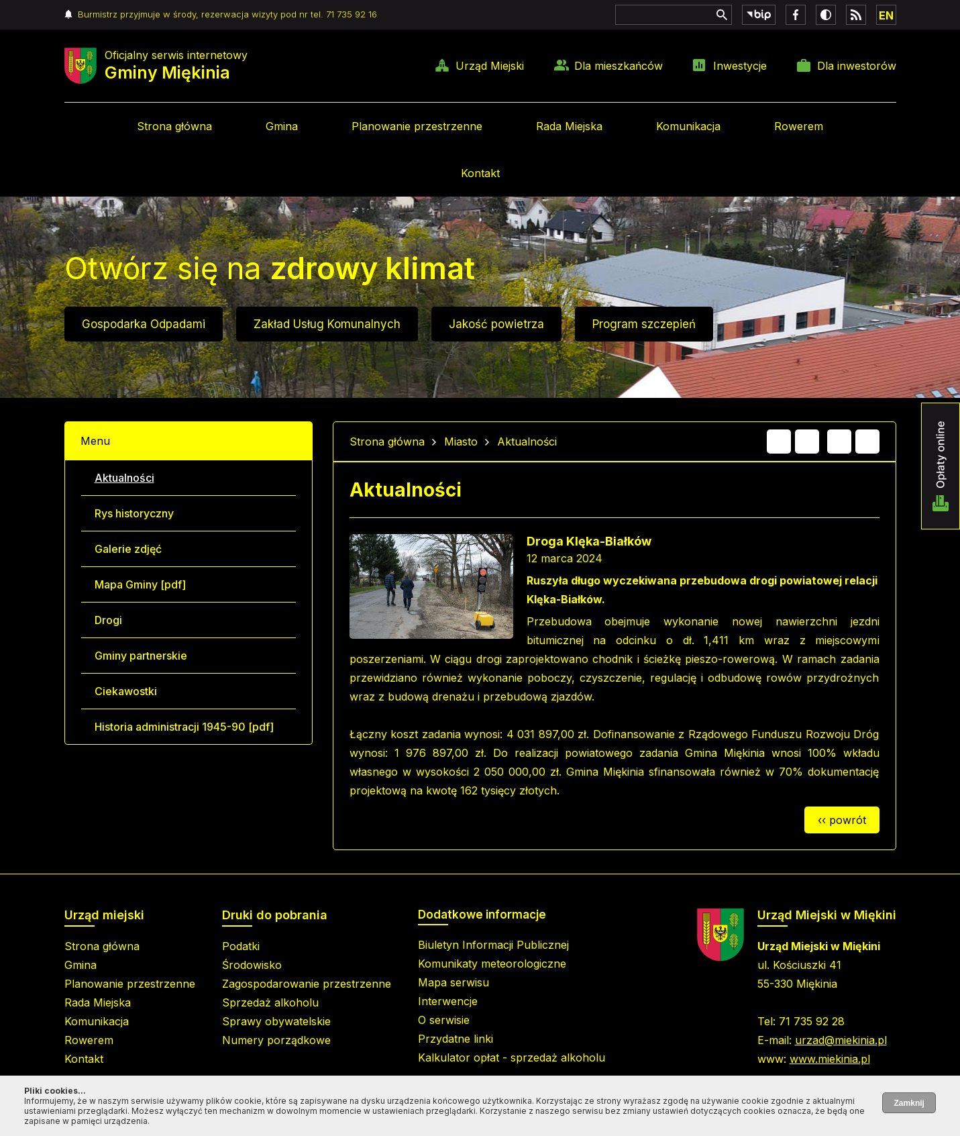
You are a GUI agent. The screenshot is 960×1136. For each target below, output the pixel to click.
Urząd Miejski (490, 65)
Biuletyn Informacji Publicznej (493, 944)
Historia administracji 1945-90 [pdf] (184, 726)
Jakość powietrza (496, 324)
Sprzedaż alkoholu (270, 1002)
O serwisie (444, 1020)
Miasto (461, 441)
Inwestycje (740, 65)
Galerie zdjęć (128, 549)
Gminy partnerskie (141, 655)
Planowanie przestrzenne (417, 126)
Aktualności (124, 477)
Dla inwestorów (856, 65)
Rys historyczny (134, 513)
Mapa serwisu (453, 982)
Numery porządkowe (276, 1040)
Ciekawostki (126, 691)
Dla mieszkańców (618, 65)
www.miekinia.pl (830, 1059)
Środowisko (252, 965)
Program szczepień (644, 324)
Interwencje (448, 1001)
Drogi (108, 620)
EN (886, 15)
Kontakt (480, 173)
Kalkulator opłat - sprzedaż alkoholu (511, 1057)
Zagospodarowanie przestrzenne (306, 983)
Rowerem (798, 126)
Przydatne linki (455, 1038)
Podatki (241, 946)
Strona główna (174, 126)
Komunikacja (688, 126)
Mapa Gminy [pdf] (140, 584)
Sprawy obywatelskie (276, 1021)
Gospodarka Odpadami (143, 324)
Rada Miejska (569, 126)
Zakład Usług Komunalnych (327, 324)
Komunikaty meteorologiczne (492, 963)
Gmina (282, 126)
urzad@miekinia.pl (841, 1040)
